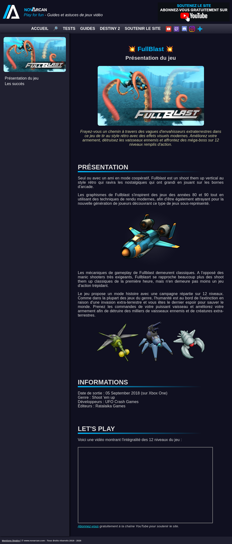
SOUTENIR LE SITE (143, 29)
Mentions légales (11, 540)
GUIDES (87, 29)
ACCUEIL (39, 29)
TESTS (69, 29)
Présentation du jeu (22, 78)
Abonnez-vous (88, 526)
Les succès (14, 84)
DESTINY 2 (110, 29)
